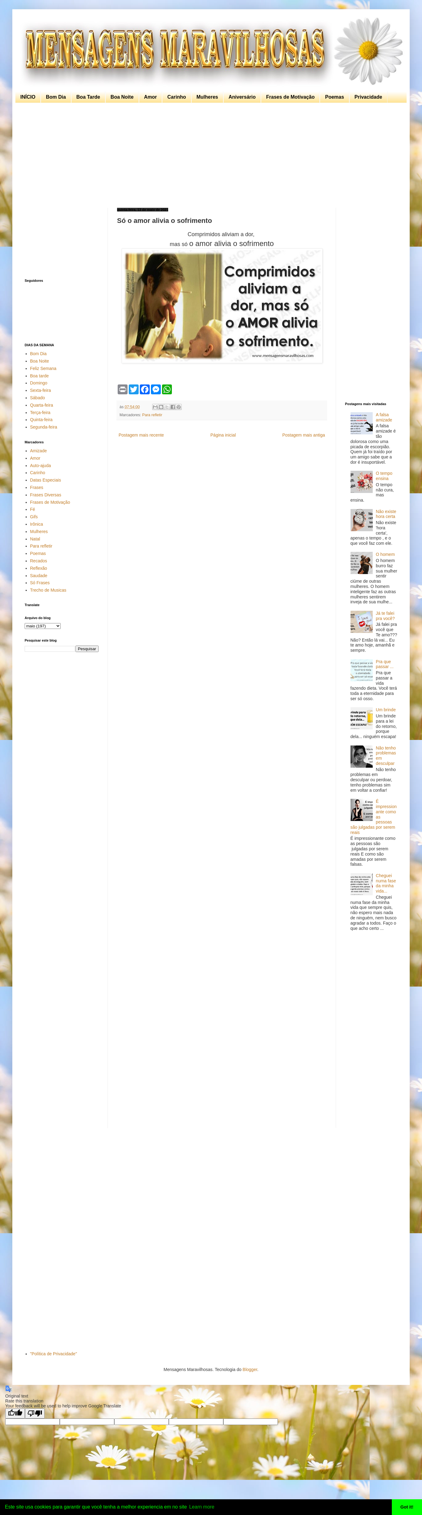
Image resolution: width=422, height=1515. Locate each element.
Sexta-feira (40, 390)
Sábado (37, 397)
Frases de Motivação (290, 97)
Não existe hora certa (386, 514)
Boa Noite (122, 97)
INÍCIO (27, 97)
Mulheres (207, 97)
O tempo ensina (384, 476)
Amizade (38, 450)
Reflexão (38, 568)
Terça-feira (40, 412)
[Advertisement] (209, 155)
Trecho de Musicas (48, 590)
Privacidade (368, 97)
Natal (35, 538)
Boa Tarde (88, 97)
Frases (36, 487)
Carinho (176, 97)
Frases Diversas (45, 494)
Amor (150, 97)
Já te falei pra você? (385, 616)
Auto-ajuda (40, 465)
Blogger (250, 1369)
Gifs (34, 516)
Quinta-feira (41, 419)
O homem (385, 554)
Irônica (36, 524)
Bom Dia (56, 97)
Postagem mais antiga (303, 435)
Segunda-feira (43, 427)
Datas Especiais (45, 480)
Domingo (38, 382)
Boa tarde (39, 375)
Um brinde (386, 709)
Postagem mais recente (141, 435)
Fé (32, 509)
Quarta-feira (41, 405)
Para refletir (152, 415)
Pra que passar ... (385, 664)
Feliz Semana (43, 368)
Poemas (334, 97)
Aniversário (242, 97)
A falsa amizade (384, 417)
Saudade (38, 575)
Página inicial (223, 435)
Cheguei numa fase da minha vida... (386, 883)
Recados (38, 560)
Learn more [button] (201, 1506)
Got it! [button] (406, 1507)
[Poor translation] (35, 1413)
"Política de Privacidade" (53, 1353)
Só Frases (40, 582)
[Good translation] (15, 1413)
